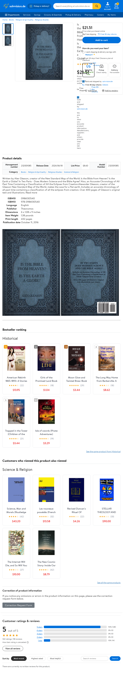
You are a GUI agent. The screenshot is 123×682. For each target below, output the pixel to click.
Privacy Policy (100, 621)
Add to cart (101, 40)
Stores (36, 621)
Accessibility (69, 632)
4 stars (39, 546)
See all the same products (109, 498)
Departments (12, 14)
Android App (8, 657)
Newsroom (7, 625)
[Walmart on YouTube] (15, 668)
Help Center (58, 602)
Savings (37, 14)
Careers (100, 14)
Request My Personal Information (103, 631)
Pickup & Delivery (73, 14)
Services (26, 14)
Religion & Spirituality (24, 19)
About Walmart (9, 616)
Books (11, 19)
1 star (40, 556)
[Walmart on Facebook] (4, 668)
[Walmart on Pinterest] (21, 668)
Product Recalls (70, 636)
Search (115, 574)
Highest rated (37, 574)
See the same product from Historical (103, 366)
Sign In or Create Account (33, 602)
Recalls (67, 628)
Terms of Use (100, 616)
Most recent (19, 574)
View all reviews (12, 564)
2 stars (39, 552)
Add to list (91, 90)
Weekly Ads (96, 602)
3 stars (39, 549)
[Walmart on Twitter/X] (10, 668)
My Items (112, 14)
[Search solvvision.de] (73, 6)
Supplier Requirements (13, 637)
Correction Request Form (18, 520)
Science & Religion (71, 172)
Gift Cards (38, 633)
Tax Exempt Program (73, 640)
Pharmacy (89, 14)
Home (4, 19)
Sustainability (8, 633)
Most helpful (55, 574)
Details (105, 85)
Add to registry (110, 90)
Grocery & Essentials (53, 14)
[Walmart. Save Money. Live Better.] (14, 6)
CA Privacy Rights (102, 625)
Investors (7, 629)
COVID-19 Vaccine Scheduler (72, 618)
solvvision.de (82, 108)
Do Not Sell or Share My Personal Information (104, 638)
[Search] (96, 6)
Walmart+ (38, 629)
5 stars (39, 542)
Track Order (77, 602)
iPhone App (8, 653)
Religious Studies (42, 19)
